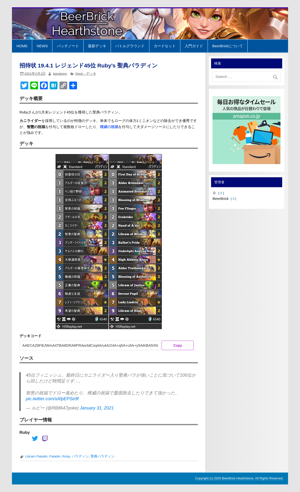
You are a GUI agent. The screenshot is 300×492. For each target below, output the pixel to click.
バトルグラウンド (130, 46)
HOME (22, 46)
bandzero (60, 73)
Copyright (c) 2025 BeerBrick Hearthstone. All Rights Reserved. (239, 478)
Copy (178, 345)
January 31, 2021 (97, 408)
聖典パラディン (103, 456)
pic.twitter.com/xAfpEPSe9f (52, 398)
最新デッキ (97, 46)
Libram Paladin (36, 456)
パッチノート (68, 46)
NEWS (42, 46)
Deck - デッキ (85, 73)
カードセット (165, 46)
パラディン (80, 456)
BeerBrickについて (227, 46)
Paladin (54, 456)
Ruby (66, 456)
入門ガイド (194, 46)
